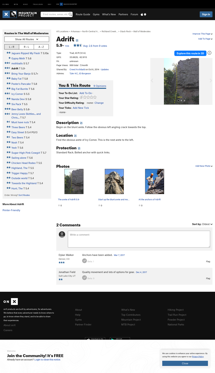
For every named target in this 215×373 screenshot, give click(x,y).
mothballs (17, 63)
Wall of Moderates (141, 31)
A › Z (41, 46)
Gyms (96, 14)
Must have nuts (20, 122)
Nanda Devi (18, 99)
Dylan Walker (66, 254)
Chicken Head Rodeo (23, 162)
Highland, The (19, 167)
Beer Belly (17, 109)
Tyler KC (74, 73)
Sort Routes (24, 195)
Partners (123, 14)
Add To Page (205, 38)
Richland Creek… (110, 31)
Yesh (14, 147)
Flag (208, 261)
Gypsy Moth (18, 58)
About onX (10, 325)
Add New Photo (203, 166)
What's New (109, 14)
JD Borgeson (85, 73)
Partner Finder (83, 324)
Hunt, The (17, 188)
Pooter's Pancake (21, 83)
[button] (153, 81)
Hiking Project (176, 309)
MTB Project (128, 324)
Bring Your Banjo (21, 73)
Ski (49, 4)
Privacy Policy (198, 357)
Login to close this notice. (47, 359)
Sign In (206, 14)
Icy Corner (17, 93)
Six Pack (16, 104)
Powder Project (176, 319)
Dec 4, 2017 (141, 272)
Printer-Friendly (11, 210)
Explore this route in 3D (190, 53)
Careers (8, 330)
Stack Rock (125, 31)
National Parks (176, 324)
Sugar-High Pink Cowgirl (25, 152)
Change (99, 102)
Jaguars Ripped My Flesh (25, 53)
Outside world (19, 178)
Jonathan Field (67, 271)
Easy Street (17, 132)
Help (77, 314)
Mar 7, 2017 (119, 255)
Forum (134, 14)
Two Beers (17, 137)
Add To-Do (85, 93)
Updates (105, 69)
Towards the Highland (24, 183)
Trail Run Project (177, 314)
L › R (11, 46)
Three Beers (18, 127)
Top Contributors (130, 314)
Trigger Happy (19, 173)
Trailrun (38, 4)
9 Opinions (100, 85)
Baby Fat (16, 78)
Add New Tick (81, 107)
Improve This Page (202, 33)
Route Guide (83, 14)
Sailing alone (18, 157)
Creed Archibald (77, 69)
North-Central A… (90, 31)
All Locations (62, 31)
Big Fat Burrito (19, 88)
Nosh (14, 142)
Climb (6, 4)
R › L (26, 46)
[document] (185, 359)
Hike (25, 4)
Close (185, 363)
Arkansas (75, 31)
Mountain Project (131, 319)
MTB (16, 4)
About (78, 309)
